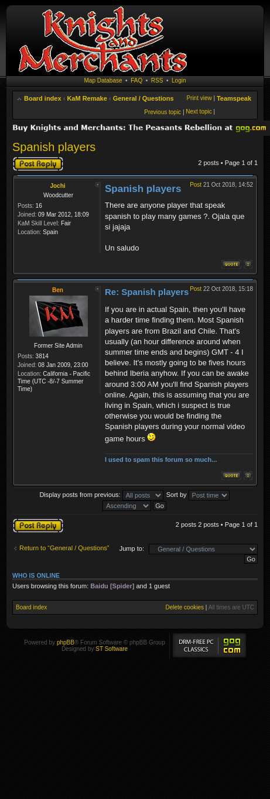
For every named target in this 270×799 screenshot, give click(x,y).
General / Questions (143, 98)
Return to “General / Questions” (64, 547)
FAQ (136, 80)
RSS (157, 80)
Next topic (198, 111)
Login (179, 80)
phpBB (65, 642)
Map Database (103, 80)
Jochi (57, 186)
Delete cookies (184, 607)
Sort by (198, 494)
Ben (57, 290)
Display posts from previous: (101, 494)
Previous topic (162, 112)
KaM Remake (87, 98)
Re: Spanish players (147, 292)
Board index (42, 98)
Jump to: (131, 548)
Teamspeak (234, 98)
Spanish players (53, 146)
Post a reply (38, 164)
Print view (198, 98)
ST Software (111, 649)
